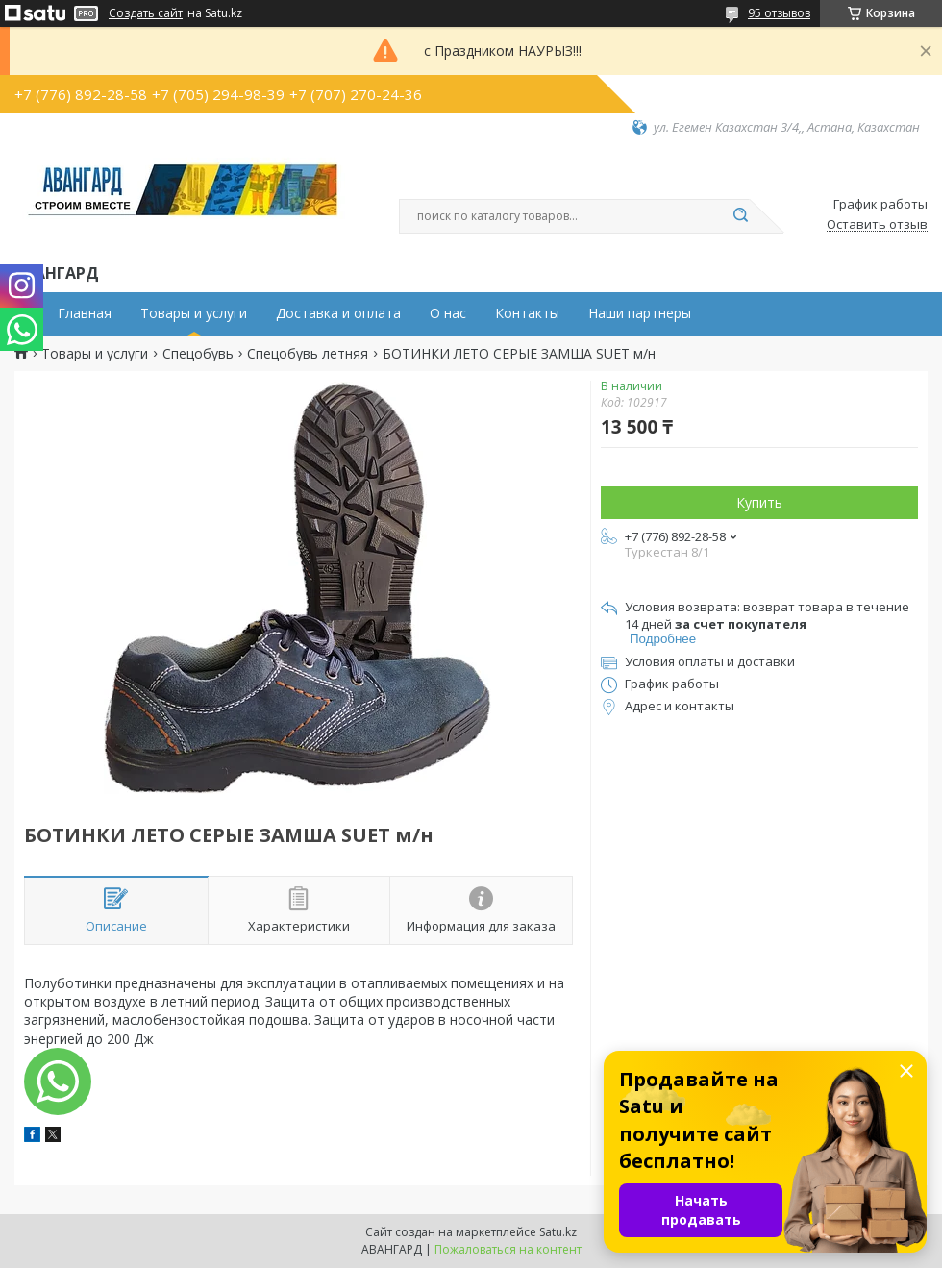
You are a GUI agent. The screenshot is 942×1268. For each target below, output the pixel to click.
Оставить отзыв (877, 225)
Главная (85, 313)
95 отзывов (779, 13)
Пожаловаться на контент (508, 1249)
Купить (759, 502)
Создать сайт (146, 13)
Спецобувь (198, 353)
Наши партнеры (639, 313)
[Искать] (740, 216)
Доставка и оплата (338, 313)
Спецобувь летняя (307, 353)
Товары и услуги (193, 313)
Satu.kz (558, 1232)
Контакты (527, 313)
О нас (448, 313)
